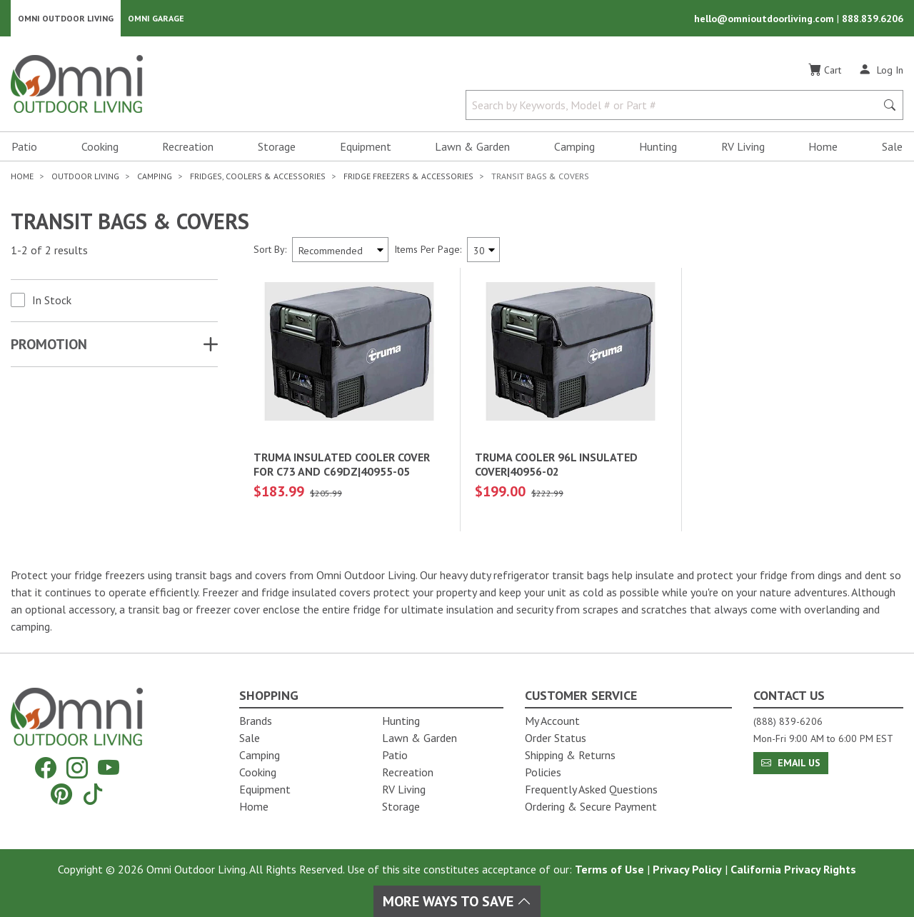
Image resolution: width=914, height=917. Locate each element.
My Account (552, 720)
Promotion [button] (49, 345)
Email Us (790, 762)
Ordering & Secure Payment (591, 806)
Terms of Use (609, 869)
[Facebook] (45, 768)
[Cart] (824, 70)
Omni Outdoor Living (66, 18)
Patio (24, 147)
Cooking (100, 147)
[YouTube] (108, 768)
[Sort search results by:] (340, 250)
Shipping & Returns (570, 755)
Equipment (365, 147)
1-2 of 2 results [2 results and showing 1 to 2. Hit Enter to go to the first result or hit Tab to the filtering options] (49, 251)
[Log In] (880, 70)
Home (823, 147)
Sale (892, 147)
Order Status (555, 738)
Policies (543, 772)
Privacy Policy (687, 869)
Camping (574, 147)
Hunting (658, 147)
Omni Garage (156, 18)
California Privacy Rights (793, 869)
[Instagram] (77, 768)
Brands (255, 720)
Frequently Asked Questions (591, 789)
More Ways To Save (457, 901)
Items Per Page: (427, 250)
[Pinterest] (61, 794)
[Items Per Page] (483, 250)
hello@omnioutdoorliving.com (765, 18)
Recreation (188, 147)
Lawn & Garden (472, 147)
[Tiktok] (93, 794)
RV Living (743, 147)
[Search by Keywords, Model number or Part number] (675, 105)
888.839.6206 (872, 18)
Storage (277, 147)
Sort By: (269, 250)
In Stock (51, 301)
